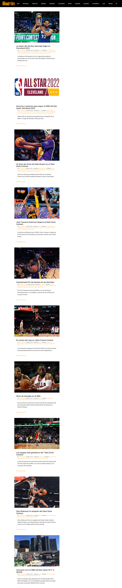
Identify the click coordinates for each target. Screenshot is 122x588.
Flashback (41, 168)
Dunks (52, 168)
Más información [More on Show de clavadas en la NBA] (20, 412)
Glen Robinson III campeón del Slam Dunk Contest (34, 512)
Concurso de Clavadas (26, 227)
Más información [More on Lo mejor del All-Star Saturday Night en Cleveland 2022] (20, 65)
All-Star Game (52, 456)
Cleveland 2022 (23, 51)
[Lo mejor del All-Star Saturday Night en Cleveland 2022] (36, 27)
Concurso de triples (32, 51)
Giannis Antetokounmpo (22, 399)
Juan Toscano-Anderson (48, 51)
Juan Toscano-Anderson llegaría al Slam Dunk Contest (36, 223)
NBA (40, 50)
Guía (51, 574)
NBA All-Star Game (31, 53)
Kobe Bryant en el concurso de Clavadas (32, 169)
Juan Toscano (37, 111)
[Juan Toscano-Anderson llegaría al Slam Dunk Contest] (36, 203)
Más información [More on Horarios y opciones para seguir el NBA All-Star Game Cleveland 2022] (20, 123)
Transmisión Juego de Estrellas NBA (46, 113)
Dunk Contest (33, 343)
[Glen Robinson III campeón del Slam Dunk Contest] (36, 492)
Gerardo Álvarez (22, 284)
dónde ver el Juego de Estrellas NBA (25, 111)
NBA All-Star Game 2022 (22, 113)
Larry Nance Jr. (25, 287)
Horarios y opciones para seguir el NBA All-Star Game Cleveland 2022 (36, 107)
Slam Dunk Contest (46, 53)
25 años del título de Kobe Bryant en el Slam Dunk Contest (35, 165)
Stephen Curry (41, 287)
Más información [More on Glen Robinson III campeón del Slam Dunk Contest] (20, 529)
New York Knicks (35, 458)
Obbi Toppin (39, 53)
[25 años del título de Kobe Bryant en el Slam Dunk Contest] (36, 145)
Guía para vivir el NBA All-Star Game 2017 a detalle (35, 571)
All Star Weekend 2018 (27, 285)
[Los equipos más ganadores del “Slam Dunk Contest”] (36, 433)
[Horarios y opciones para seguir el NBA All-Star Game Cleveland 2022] (36, 87)
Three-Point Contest (35, 575)
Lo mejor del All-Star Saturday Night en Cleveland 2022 (33, 47)
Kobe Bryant (20, 169)
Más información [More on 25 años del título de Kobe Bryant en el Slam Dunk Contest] (20, 181)
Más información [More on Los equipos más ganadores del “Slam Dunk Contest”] (20, 470)
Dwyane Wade (50, 398)
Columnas (42, 284)
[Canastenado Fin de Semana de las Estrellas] (36, 263)
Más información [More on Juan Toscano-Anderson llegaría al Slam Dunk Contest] (20, 241)
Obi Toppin (22, 229)
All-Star (48, 574)
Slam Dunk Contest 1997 (34, 171)
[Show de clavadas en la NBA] (36, 377)
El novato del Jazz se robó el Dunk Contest (34, 340)
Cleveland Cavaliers (36, 285)
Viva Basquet (22, 50)
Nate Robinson (28, 458)
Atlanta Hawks (20, 458)
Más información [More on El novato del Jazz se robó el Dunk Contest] (20, 355)
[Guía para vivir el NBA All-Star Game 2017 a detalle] (36, 550)
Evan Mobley (39, 51)
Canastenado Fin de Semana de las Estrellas (35, 282)
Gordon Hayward (32, 399)
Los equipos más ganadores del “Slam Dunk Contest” (35, 453)
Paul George (26, 516)
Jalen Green (34, 227)
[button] (116, 3)
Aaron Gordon (49, 515)
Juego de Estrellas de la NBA (46, 111)
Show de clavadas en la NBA (28, 396)
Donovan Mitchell (26, 343)
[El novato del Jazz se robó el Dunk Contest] (36, 321)
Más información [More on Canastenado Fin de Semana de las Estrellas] (20, 299)
